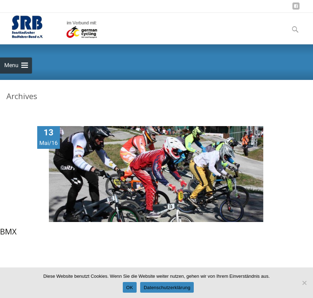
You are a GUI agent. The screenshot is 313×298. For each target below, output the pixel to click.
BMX (8, 231)
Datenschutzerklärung (167, 287)
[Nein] (304, 282)
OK (129, 287)
